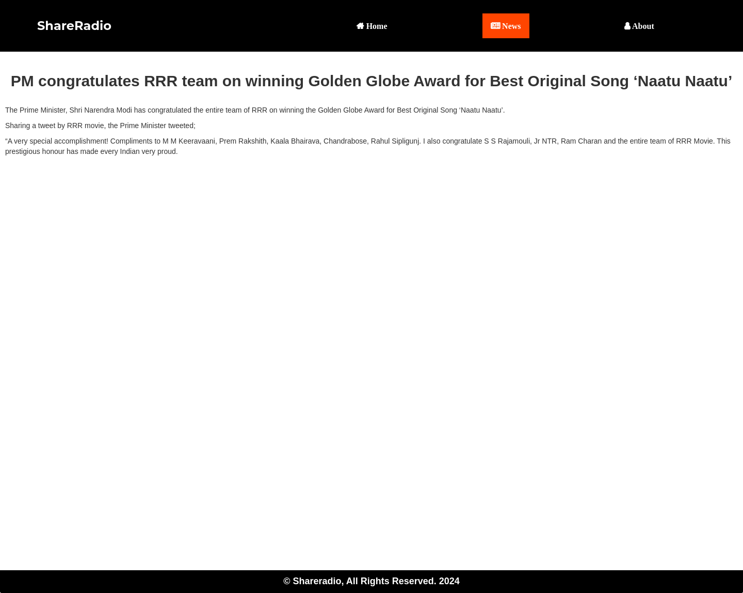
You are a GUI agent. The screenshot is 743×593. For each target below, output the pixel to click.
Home (375, 26)
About (642, 26)
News (510, 26)
